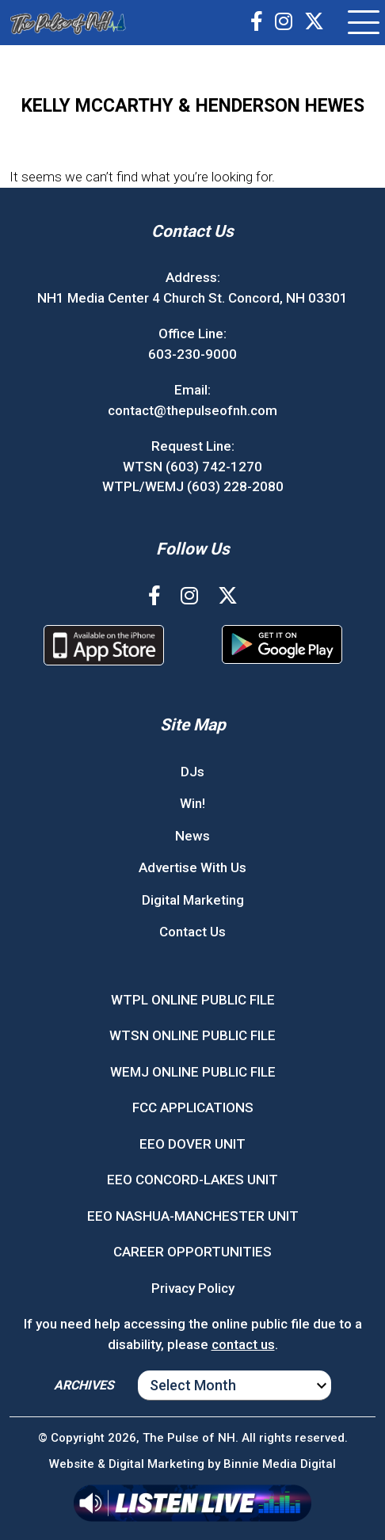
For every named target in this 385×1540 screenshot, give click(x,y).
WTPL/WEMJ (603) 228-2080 (193, 486)
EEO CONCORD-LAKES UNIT (192, 1179)
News (192, 836)
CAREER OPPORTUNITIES (192, 1252)
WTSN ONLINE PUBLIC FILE (192, 1035)
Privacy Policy (192, 1288)
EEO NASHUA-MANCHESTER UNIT (193, 1216)
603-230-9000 (192, 354)
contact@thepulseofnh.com (192, 410)
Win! (192, 803)
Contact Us (192, 932)
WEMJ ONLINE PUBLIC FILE (193, 1072)
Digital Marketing (193, 900)
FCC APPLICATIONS (192, 1107)
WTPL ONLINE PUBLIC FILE (193, 1000)
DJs (192, 772)
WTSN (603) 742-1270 (192, 467)
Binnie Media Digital (279, 1464)
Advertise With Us (192, 867)
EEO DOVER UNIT (192, 1144)
